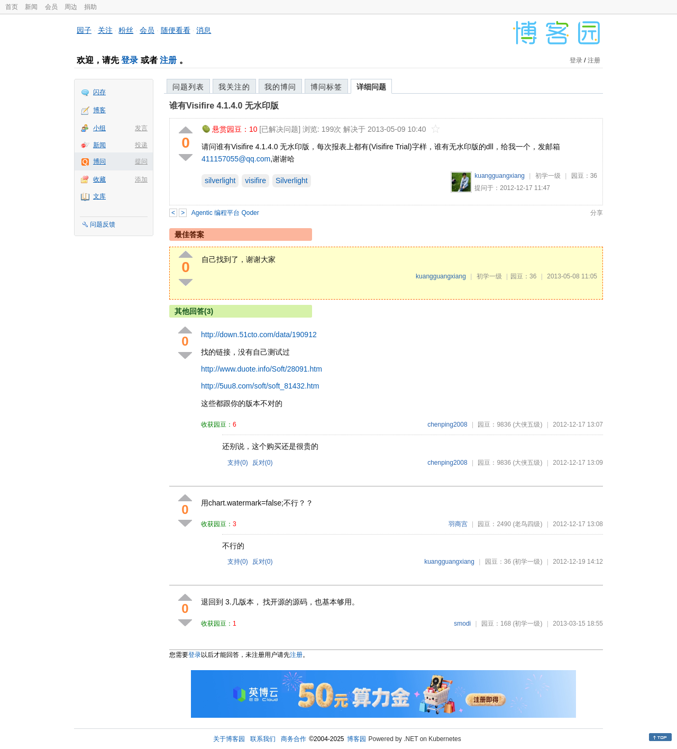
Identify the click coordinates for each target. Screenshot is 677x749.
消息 (203, 30)
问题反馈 (102, 224)
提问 (141, 161)
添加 (141, 179)
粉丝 (125, 30)
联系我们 (263, 739)
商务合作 (293, 739)
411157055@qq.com (236, 159)
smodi (462, 623)
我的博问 (280, 87)
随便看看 (175, 30)
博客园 (356, 739)
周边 (71, 7)
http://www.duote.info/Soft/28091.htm (261, 369)
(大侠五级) (527, 424)
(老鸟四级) (527, 524)
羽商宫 (458, 524)
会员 (51, 7)
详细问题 (371, 87)
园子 (84, 30)
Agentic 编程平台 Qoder (225, 212)
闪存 (99, 92)
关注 (105, 30)
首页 (11, 7)
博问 (99, 161)
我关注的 (234, 87)
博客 (99, 110)
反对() (262, 462)
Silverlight (292, 180)
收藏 (99, 179)
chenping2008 (447, 424)
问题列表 (188, 87)
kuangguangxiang (499, 175)
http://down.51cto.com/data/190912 (259, 334)
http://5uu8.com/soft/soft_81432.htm (260, 386)
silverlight (220, 180)
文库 (99, 196)
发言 (141, 128)
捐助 (90, 7)
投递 (141, 145)
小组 (99, 128)
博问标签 (326, 87)
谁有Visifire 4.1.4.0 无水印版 (224, 105)
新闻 (31, 7)
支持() (237, 462)
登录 (129, 60)
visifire (255, 180)
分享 (596, 212)
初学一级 (548, 175)
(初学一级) (527, 561)
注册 (168, 60)
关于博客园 (229, 739)
